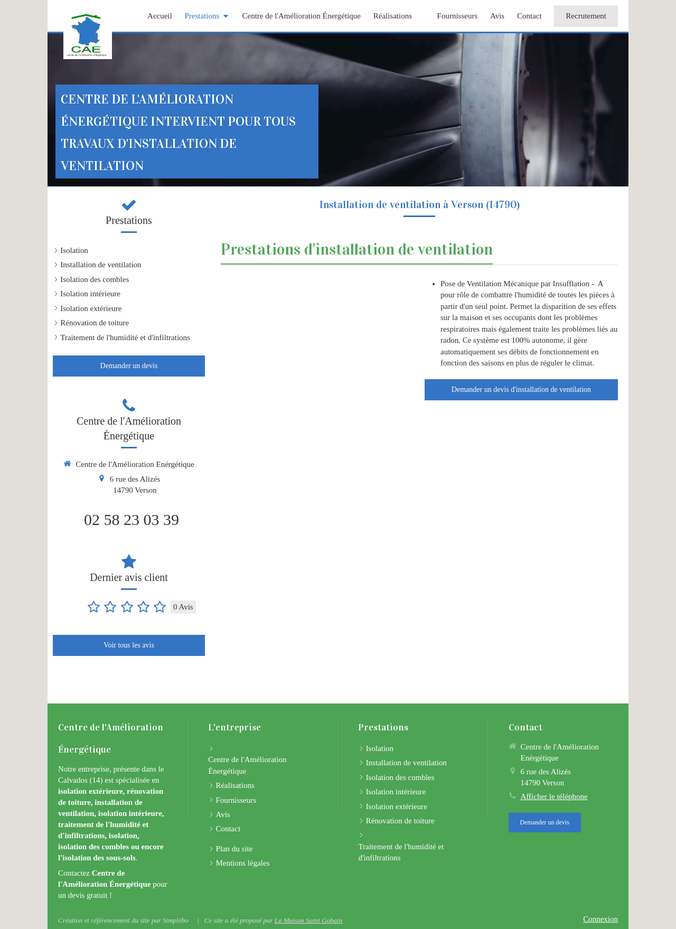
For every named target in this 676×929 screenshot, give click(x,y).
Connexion (600, 919)
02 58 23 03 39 (131, 519)
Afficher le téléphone (554, 796)
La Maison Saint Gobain (308, 920)
